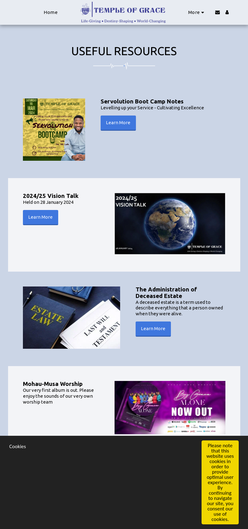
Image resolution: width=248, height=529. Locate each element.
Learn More (118, 122)
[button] (217, 12)
